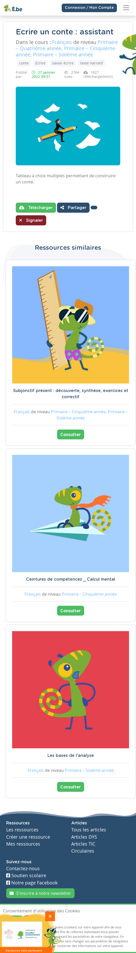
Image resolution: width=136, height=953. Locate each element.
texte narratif (91, 63)
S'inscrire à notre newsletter (40, 893)
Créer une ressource (28, 837)
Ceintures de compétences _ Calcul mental (70, 579)
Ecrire (40, 63)
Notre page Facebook (32, 883)
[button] (94, 207)
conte (24, 63)
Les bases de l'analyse (70, 755)
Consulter (70, 434)
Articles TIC (83, 844)
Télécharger (36, 207)
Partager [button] (73, 207)
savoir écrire (63, 63)
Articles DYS (84, 837)
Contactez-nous (23, 868)
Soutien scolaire (26, 875)
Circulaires (82, 851)
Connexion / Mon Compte (89, 8)
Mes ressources (23, 844)
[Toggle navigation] (126, 8)
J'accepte (12, 920)
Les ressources (22, 830)
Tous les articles (88, 830)
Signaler (31, 220)
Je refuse (33, 920)
